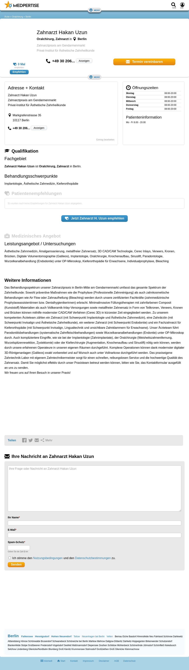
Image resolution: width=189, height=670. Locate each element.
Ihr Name (13, 517)
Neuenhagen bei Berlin (93, 636)
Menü (94, 10)
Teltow (77, 636)
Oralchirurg (17, 16)
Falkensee (27, 636)
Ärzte (7, 16)
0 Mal (19, 64)
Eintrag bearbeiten (105, 139)
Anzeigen (84, 60)
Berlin (28, 16)
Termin (144, 62)
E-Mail (11, 529)
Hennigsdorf (42, 636)
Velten (110, 636)
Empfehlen (19, 71)
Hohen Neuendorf (61, 636)
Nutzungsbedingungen (48, 558)
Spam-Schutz (16, 542)
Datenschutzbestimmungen (93, 558)
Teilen (12, 440)
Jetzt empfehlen (94, 218)
